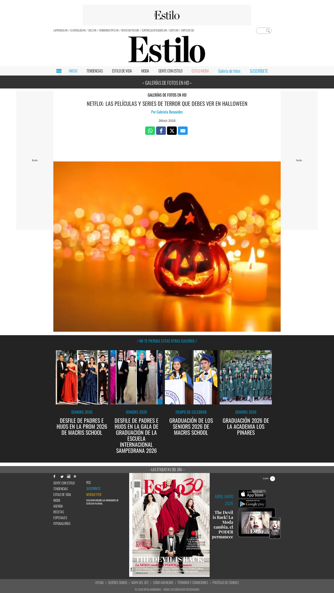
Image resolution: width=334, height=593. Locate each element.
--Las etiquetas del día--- (167, 469)
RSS (88, 482)
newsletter (93, 494)
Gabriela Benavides (170, 112)
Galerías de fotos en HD (167, 95)
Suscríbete (93, 488)
